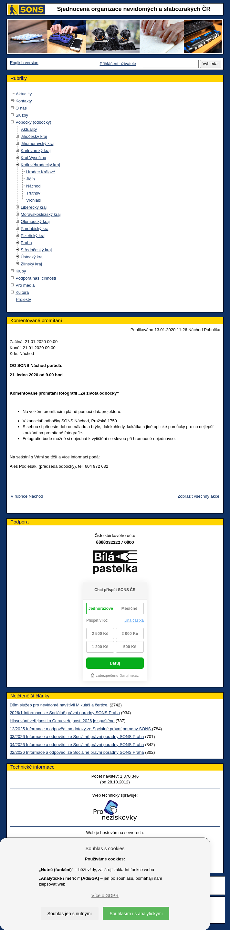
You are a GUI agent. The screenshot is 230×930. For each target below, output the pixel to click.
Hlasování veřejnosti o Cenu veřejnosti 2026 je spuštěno (62, 720)
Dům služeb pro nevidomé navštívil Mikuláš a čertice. (60, 705)
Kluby (21, 271)
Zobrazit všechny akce (198, 496)
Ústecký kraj (32, 256)
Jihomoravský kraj (37, 143)
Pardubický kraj (35, 228)
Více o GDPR (105, 895)
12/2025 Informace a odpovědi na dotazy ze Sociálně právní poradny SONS (81, 728)
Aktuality (24, 93)
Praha (26, 242)
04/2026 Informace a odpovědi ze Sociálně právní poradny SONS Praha (77, 744)
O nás (21, 108)
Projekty (23, 299)
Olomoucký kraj (35, 221)
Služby (22, 115)
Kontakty (24, 101)
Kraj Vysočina (33, 157)
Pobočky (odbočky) (33, 122)
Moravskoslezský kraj (41, 214)
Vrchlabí (33, 200)
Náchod (33, 186)
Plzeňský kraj (33, 235)
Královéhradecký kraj (40, 164)
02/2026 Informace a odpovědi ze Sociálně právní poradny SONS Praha (77, 752)
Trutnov (33, 193)
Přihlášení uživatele (117, 63)
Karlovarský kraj (35, 150)
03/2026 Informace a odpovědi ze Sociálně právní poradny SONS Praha (77, 736)
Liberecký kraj (34, 207)
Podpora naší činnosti (36, 278)
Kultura (22, 292)
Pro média (25, 285)
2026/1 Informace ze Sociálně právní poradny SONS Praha (65, 712)
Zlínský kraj (31, 264)
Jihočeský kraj (34, 136)
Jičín (30, 179)
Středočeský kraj (36, 249)
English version (24, 62)
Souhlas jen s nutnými (69, 913)
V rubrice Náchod (27, 496)
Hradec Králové (40, 171)
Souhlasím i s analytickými (136, 913)
